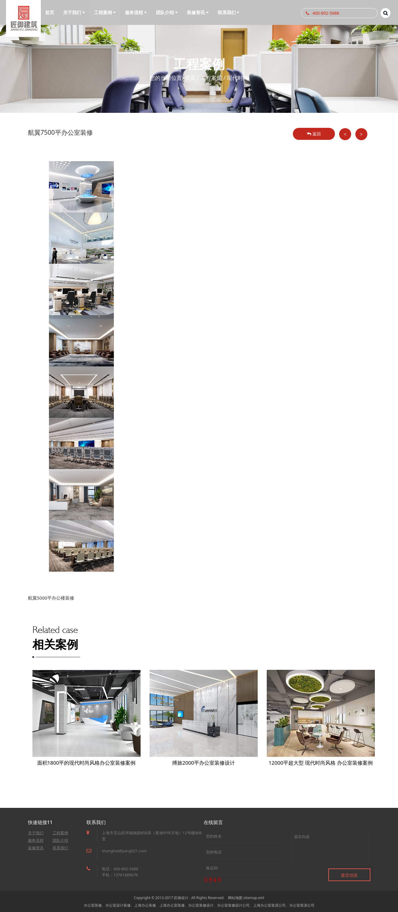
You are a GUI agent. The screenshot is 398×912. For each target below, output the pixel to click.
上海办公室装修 (172, 905)
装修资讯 (36, 847)
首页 (49, 12)
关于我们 (36, 832)
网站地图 (235, 897)
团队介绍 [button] (167, 12)
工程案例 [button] (105, 12)
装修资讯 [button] (198, 12)
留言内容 (330, 846)
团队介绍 (60, 840)
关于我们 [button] (74, 12)
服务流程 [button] (136, 12)
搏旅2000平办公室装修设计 (203, 762)
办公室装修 (93, 905)
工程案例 (211, 77)
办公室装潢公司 (301, 905)
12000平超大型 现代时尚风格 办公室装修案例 (320, 762)
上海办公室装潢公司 (269, 905)
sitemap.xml (253, 897)
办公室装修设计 (201, 905)
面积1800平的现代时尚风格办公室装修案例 (86, 762)
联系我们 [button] (229, 12)
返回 (314, 134)
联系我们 (60, 847)
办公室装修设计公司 (233, 905)
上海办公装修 (145, 905)
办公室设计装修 (118, 905)
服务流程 (36, 840)
